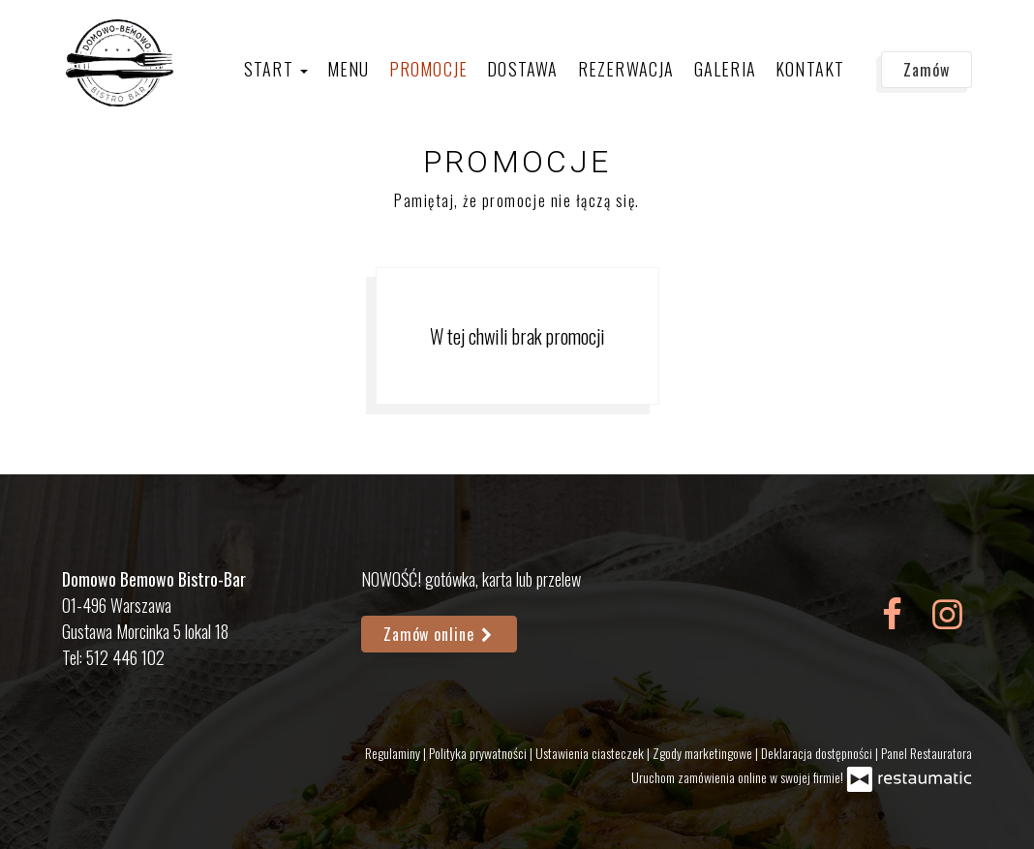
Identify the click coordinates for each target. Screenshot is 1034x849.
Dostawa (522, 68)
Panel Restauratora (926, 753)
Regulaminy (394, 753)
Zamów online (439, 634)
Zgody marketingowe (704, 753)
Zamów (926, 69)
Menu (348, 68)
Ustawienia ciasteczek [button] (591, 753)
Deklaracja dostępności (818, 753)
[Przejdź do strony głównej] (121, 63)
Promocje (429, 68)
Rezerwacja (626, 68)
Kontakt (810, 68)
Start (276, 68)
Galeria (725, 68)
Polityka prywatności (479, 753)
